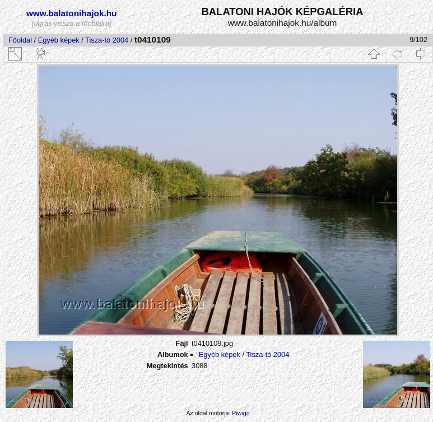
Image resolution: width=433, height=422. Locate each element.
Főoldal (20, 40)
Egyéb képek (59, 40)
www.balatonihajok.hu (71, 13)
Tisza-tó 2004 (106, 40)
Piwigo (240, 413)
